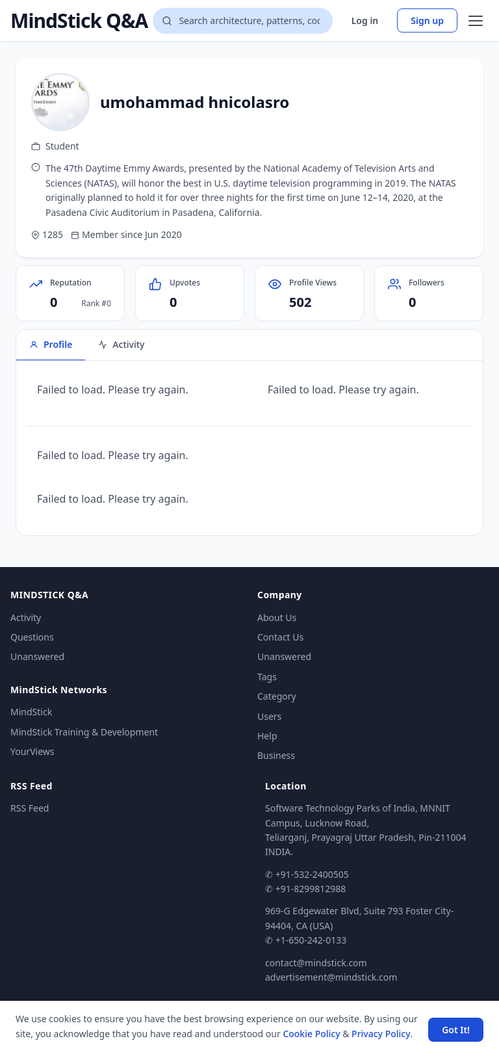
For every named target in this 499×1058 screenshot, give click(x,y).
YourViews (32, 751)
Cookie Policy (311, 1033)
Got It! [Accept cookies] (456, 1030)
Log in (365, 20)
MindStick (31, 712)
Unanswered (37, 656)
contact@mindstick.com (316, 963)
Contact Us (280, 637)
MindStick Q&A (78, 21)
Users (269, 716)
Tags (267, 676)
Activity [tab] (121, 344)
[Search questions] (242, 21)
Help (267, 736)
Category (276, 696)
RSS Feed (29, 808)
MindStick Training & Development (84, 732)
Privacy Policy (381, 1033)
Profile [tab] (50, 344)
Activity (25, 617)
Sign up (427, 20)
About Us (276, 617)
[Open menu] (476, 21)
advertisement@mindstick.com (331, 977)
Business (276, 755)
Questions (32, 637)
